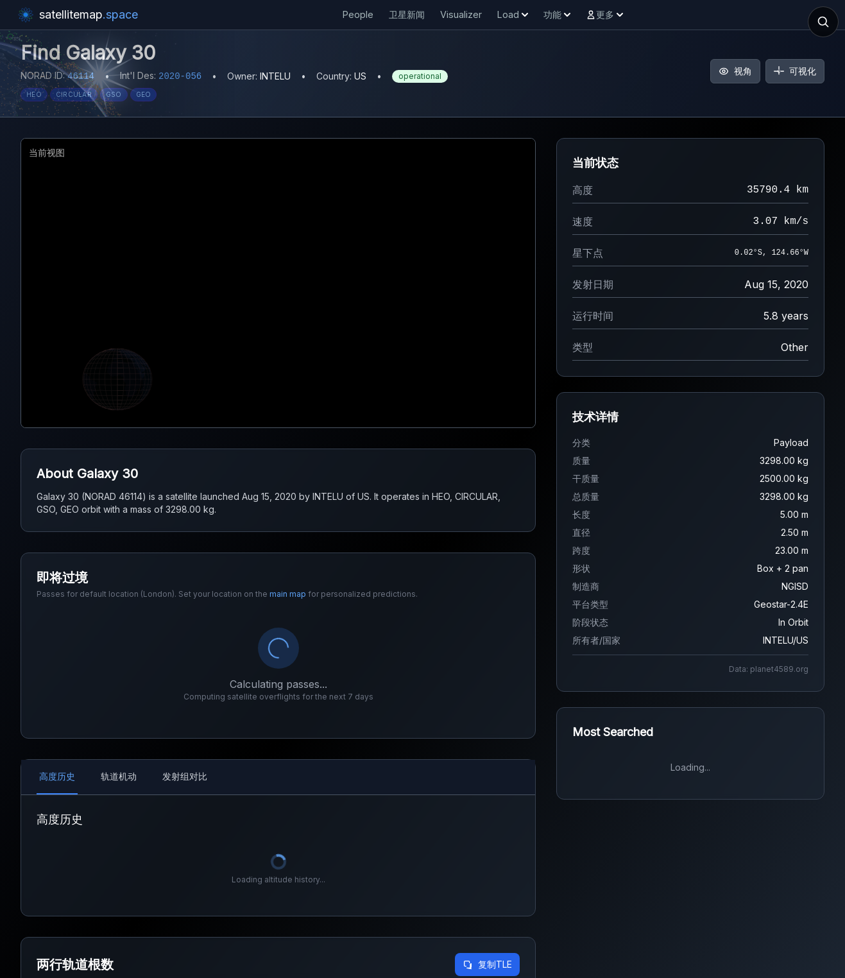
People (358, 14)
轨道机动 (119, 776)
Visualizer (461, 14)
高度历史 (57, 776)
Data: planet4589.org (768, 669)
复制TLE (487, 964)
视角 (735, 70)
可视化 (795, 70)
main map (287, 594)
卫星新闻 (407, 14)
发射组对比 (184, 776)
